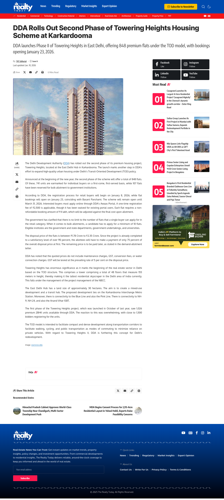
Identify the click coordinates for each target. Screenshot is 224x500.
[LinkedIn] (167, 75)
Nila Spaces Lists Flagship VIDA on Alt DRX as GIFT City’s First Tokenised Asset (179, 141)
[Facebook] (167, 64)
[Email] (31, 73)
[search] (203, 6)
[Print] (44, 73)
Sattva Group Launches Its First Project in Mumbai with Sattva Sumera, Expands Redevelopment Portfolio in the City (179, 120)
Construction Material (66, 16)
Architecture (126, 16)
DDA (66, 163)
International (95, 16)
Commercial (34, 16)
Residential (21, 16)
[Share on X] (25, 73)
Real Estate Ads (111, 16)
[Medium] (195, 75)
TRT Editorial (22, 61)
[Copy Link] (38, 73)
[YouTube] (205, 16)
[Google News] (209, 16)
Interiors (82, 16)
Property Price (157, 16)
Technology (48, 16)
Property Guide (142, 16)
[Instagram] (195, 64)
